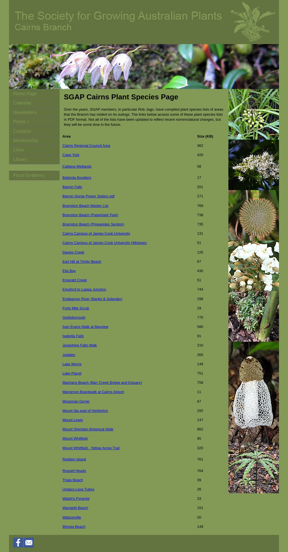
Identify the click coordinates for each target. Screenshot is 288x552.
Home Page (25, 93)
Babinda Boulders (76, 177)
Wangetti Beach (75, 508)
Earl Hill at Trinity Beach (81, 261)
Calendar (22, 103)
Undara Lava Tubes (78, 489)
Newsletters (25, 112)
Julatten (68, 355)
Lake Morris (72, 364)
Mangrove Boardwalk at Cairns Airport (93, 392)
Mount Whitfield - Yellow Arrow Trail (91, 448)
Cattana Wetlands (76, 166)
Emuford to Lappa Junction (84, 289)
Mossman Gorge (75, 401)
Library (20, 159)
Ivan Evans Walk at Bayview (85, 327)
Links (18, 149)
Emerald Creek (74, 280)
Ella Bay (69, 271)
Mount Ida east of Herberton (85, 411)
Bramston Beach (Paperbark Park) (90, 215)
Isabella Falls (73, 336)
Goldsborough (74, 317)
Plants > (21, 121)
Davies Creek (73, 252)
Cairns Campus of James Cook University (96, 233)
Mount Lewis (72, 420)
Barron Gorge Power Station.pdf (88, 196)
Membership (25, 140)
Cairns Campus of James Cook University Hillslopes (104, 243)
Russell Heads (74, 471)
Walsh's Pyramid (75, 498)
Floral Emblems (28, 175)
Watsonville (71, 517)
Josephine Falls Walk (79, 345)
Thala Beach (72, 480)
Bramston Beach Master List (85, 206)
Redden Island (74, 459)
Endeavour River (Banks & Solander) (92, 299)
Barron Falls (72, 187)
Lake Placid (71, 373)
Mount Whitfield (75, 438)
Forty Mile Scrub (75, 308)
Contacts (22, 131)
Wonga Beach (73, 526)
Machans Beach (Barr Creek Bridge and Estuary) (102, 382)
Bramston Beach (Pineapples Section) (93, 224)
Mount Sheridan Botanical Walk (87, 429)
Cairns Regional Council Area (86, 145)
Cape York (70, 155)
